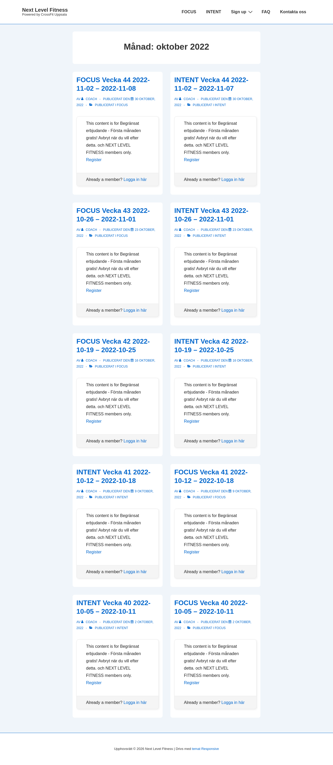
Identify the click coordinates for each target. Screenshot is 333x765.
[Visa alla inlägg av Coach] (89, 99)
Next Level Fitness (45, 10)
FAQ (266, 12)
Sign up (242, 11)
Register (94, 160)
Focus (122, 105)
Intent (220, 105)
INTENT (213, 12)
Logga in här (135, 179)
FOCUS (189, 12)
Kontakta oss (293, 12)
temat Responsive (205, 749)
